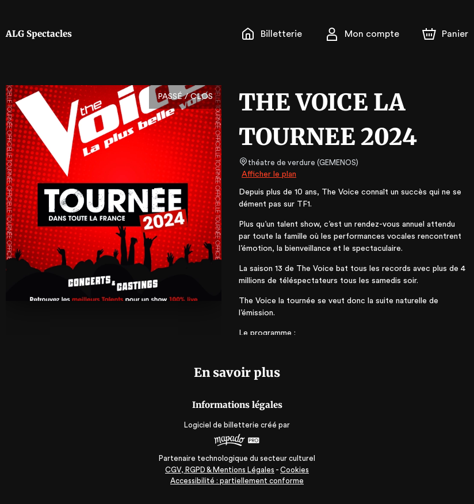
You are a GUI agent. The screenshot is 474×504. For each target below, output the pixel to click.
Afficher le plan (268, 174)
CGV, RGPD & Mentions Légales (220, 469)
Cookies (294, 469)
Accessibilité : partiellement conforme (237, 480)
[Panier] (445, 33)
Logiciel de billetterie (222, 425)
